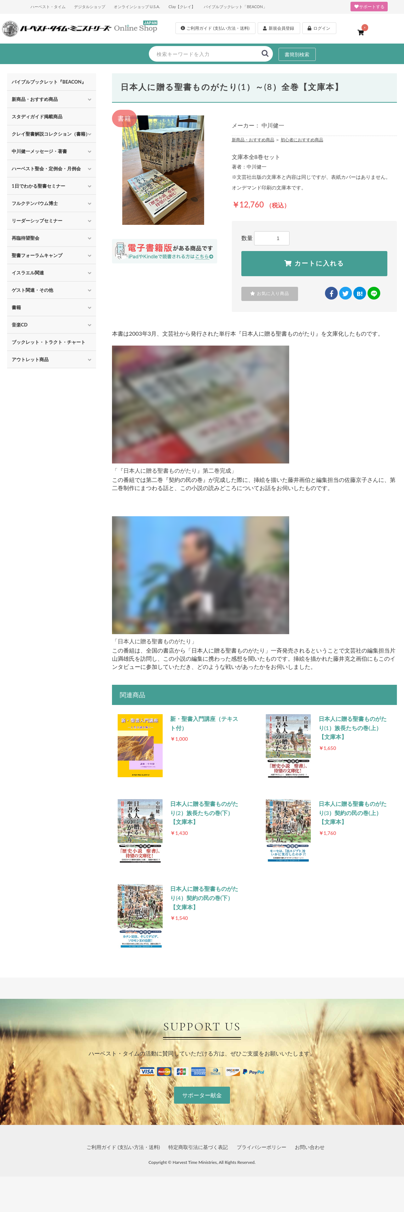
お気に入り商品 (269, 293)
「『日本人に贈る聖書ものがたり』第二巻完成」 (174, 470)
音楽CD (20, 325)
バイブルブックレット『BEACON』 (49, 82)
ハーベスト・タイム (48, 6)
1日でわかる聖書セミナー (38, 186)
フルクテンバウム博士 (35, 203)
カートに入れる (314, 263)
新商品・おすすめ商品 (35, 99)
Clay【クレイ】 (181, 6)
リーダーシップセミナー (37, 220)
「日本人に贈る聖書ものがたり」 (154, 641)
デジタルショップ (89, 6)
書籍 (16, 307)
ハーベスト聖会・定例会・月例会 (46, 168)
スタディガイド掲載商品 (37, 116)
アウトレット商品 (30, 359)
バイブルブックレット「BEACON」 (235, 6)
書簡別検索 (297, 54)
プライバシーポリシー (261, 1147)
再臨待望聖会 (25, 238)
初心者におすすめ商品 (302, 139)
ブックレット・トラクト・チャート (48, 342)
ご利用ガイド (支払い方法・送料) (123, 1147)
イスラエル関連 (28, 272)
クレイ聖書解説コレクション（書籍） (51, 134)
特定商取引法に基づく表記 (198, 1147)
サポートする (369, 6)
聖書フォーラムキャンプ (37, 255)
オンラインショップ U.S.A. (137, 6)
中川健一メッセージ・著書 (39, 151)
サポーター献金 (202, 1095)
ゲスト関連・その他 (32, 290)
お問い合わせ (310, 1147)
